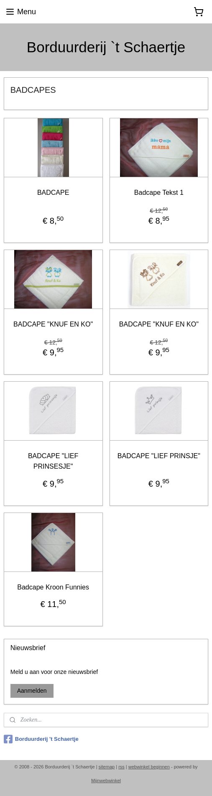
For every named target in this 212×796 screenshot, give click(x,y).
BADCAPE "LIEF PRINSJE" (158, 455)
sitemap (107, 766)
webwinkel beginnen (149, 766)
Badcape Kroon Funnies (53, 587)
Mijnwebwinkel (106, 780)
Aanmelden (32, 690)
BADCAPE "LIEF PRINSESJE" (53, 461)
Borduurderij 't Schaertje (41, 739)
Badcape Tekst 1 (159, 192)
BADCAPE (53, 192)
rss (121, 766)
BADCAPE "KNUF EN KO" (53, 324)
